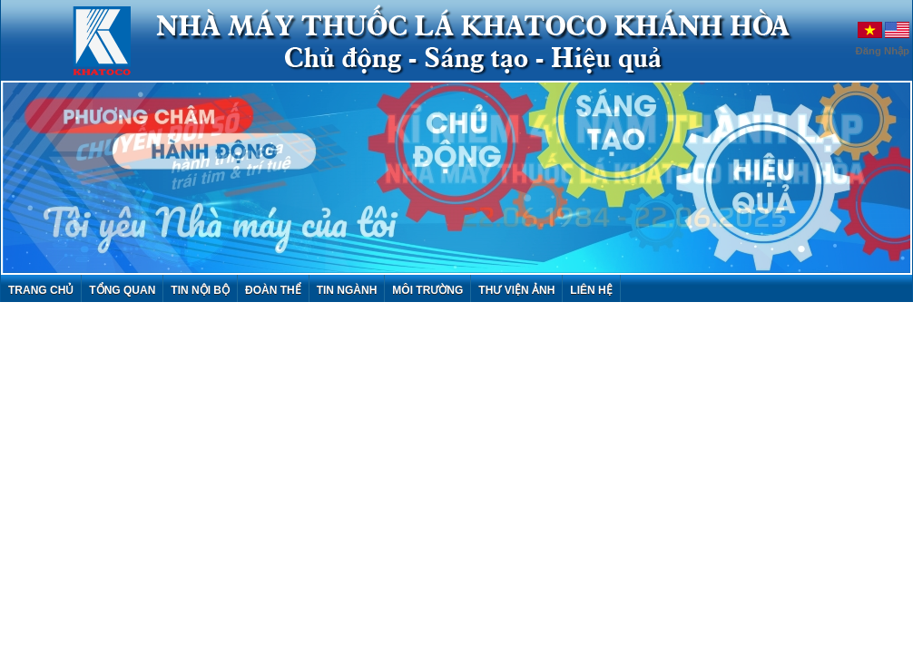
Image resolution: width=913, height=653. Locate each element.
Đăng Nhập (883, 50)
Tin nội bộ (200, 290)
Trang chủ (41, 290)
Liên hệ (591, 290)
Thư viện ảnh (516, 290)
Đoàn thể (273, 290)
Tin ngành (347, 290)
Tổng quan (122, 290)
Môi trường (427, 290)
